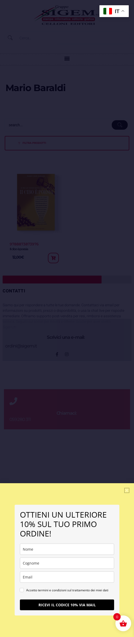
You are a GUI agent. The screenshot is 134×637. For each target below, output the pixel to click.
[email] (67, 577)
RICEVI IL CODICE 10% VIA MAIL (67, 604)
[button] (127, 490)
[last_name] (67, 563)
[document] (67, 318)
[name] (67, 549)
